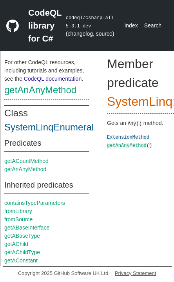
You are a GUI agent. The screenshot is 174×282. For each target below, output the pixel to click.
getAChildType (22, 252)
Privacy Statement (135, 273)
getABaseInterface (26, 227)
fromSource (18, 219)
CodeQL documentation (53, 79)
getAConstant (21, 260)
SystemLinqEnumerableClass (66, 127)
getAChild (16, 244)
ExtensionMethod (128, 137)
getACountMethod (26, 161)
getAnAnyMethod (40, 90)
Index (131, 25)
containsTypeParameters (34, 203)
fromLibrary (18, 211)
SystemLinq (139, 101)
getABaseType (22, 236)
